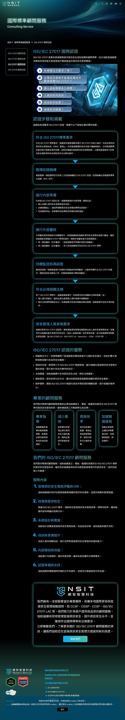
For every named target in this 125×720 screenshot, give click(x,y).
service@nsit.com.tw (56, 692)
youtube (116, 3)
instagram (102, 3)
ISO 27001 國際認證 (17, 53)
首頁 (9, 42)
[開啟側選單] (120, 3)
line (107, 3)
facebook (111, 3)
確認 (62, 709)
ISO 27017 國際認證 (16, 64)
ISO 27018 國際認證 (17, 70)
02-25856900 (53, 688)
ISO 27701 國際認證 (16, 59)
